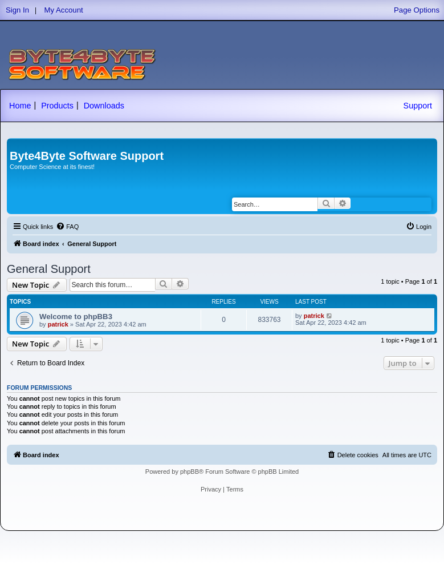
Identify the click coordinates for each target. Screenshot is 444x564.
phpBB (189, 471)
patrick (58, 324)
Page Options (416, 10)
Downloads (104, 105)
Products (57, 105)
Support (418, 105)
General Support (49, 269)
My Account (63, 10)
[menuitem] (67, 226)
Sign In (17, 10)
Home (20, 105)
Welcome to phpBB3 (75, 316)
